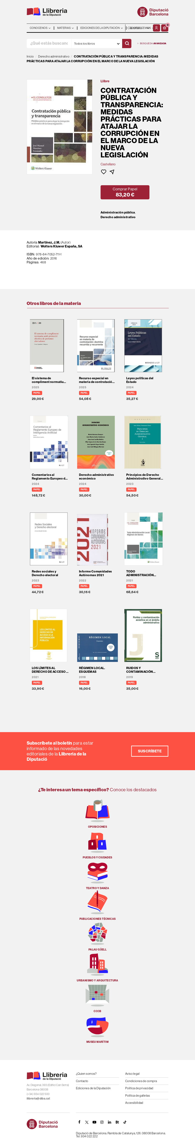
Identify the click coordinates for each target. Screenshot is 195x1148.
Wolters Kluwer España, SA (62, 246)
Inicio (30, 56)
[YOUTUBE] (94, 1122)
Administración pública (118, 212)
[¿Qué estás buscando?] (49, 43)
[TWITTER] (87, 1122)
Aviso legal (132, 1074)
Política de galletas (137, 1095)
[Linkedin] (109, 1122)
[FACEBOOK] (79, 1122)
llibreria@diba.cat (38, 1098)
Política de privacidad (139, 1088)
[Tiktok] (125, 1122)
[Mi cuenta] (156, 28)
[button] (164, 28)
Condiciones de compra (141, 1081)
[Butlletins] (117, 1122)
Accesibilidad (134, 1103)
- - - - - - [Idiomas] (138, 28)
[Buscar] (126, 43)
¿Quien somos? (86, 1074)
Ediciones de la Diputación (93, 1088)
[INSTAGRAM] (102, 1122)
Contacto (82, 1081)
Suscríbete (150, 751)
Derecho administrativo (118, 217)
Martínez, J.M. (49, 242)
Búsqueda (152, 43)
